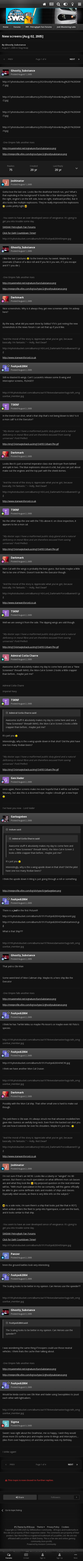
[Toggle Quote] (7, 713)
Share (20, 1497)
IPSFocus (30, 1527)
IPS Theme (18, 1527)
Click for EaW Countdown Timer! (19, 232)
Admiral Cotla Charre (24, 655)
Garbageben (19, 816)
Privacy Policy (53, 1527)
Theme (41, 1527)
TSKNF (15, 404)
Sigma (15, 1422)
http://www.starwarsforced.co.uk (19, 357)
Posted (21, 74)
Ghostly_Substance (15, 44)
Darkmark (17, 297)
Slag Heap (23, 47)
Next (72, 59)
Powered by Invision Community (41, 1544)
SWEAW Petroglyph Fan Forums (19, 227)
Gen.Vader (17, 778)
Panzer (15, 1254)
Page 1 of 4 (41, 59)
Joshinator (17, 180)
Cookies (65, 1527)
